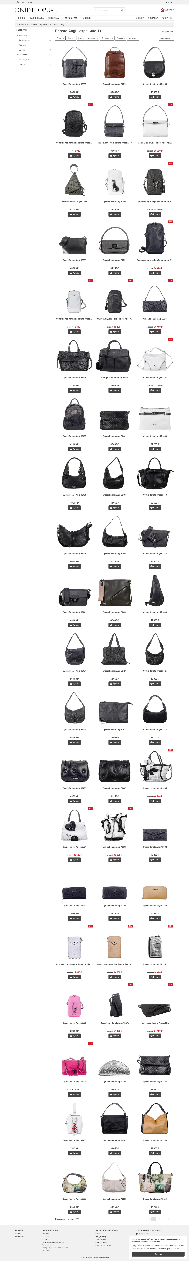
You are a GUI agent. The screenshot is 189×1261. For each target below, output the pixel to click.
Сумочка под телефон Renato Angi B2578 (74, 143)
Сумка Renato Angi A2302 (155, 847)
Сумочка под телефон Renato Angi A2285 (114, 964)
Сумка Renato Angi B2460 (155, 436)
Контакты (167, 18)
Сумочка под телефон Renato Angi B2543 (155, 201)
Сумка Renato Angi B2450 (155, 495)
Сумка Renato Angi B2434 (155, 612)
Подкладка (106, 38)
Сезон (70, 38)
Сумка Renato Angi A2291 (74, 905)
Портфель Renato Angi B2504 (114, 377)
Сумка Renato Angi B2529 (114, 260)
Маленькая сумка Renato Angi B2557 (155, 143)
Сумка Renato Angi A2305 (155, 788)
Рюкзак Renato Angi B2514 (154, 319)
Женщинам (54, 18)
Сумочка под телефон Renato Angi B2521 (74, 319)
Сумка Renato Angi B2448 (74, 553)
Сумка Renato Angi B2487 (155, 377)
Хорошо (158, 1254)
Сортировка (165, 38)
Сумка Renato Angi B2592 (114, 84)
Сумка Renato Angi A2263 (74, 1140)
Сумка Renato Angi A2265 (155, 1082)
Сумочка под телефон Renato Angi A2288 (74, 964)
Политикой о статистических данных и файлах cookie (155, 1248)
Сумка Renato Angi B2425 (155, 671)
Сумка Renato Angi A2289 (155, 905)
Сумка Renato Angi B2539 (74, 260)
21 (168, 1219)
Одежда (35, 45)
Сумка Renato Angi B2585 (155, 84)
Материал (92, 38)
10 (148, 1219)
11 (153, 1219)
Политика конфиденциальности (53, 1242)
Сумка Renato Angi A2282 (155, 964)
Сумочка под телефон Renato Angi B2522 (155, 260)
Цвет (80, 38)
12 (159, 1219)
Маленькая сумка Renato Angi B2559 (115, 143)
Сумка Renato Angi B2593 (74, 84)
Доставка (153, 18)
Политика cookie (48, 1245)
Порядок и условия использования (55, 1248)
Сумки (35, 50)
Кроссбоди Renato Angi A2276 (115, 1023)
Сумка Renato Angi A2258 (155, 1140)
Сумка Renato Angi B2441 (74, 612)
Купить (74, 97)
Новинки (21, 18)
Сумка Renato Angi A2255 (114, 1199)
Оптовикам (46, 1250)
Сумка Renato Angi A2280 (74, 1023)
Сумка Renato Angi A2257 (74, 1199)
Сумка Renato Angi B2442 (155, 553)
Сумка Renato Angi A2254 (155, 1199)
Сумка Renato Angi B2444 (114, 553)
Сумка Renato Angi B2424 (74, 729)
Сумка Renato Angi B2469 (114, 436)
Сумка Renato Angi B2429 (114, 671)
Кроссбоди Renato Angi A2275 (155, 1023)
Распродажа (37, 18)
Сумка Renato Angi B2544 (114, 201)
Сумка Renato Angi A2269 (114, 1082)
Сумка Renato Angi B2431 (74, 671)
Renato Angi (21, 30)
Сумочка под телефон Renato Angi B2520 (114, 319)
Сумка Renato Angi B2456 (74, 495)
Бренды (88, 18)
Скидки (140, 18)
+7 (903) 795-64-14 (24, 2)
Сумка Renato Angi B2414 (155, 729)
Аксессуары (35, 40)
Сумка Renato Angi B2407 (114, 788)
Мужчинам (72, 18)
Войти (169, 2)
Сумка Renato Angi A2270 (74, 1082)
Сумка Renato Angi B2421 (114, 729)
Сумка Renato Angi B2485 (74, 436)
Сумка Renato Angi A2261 (114, 1140)
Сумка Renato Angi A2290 (114, 905)
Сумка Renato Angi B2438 (114, 612)
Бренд (60, 38)
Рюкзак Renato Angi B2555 (74, 201)
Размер (120, 38)
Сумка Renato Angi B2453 (114, 495)
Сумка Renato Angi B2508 (74, 377)
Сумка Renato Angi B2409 (74, 788)
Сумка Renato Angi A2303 (114, 847)
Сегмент (132, 38)
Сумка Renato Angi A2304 (74, 847)
